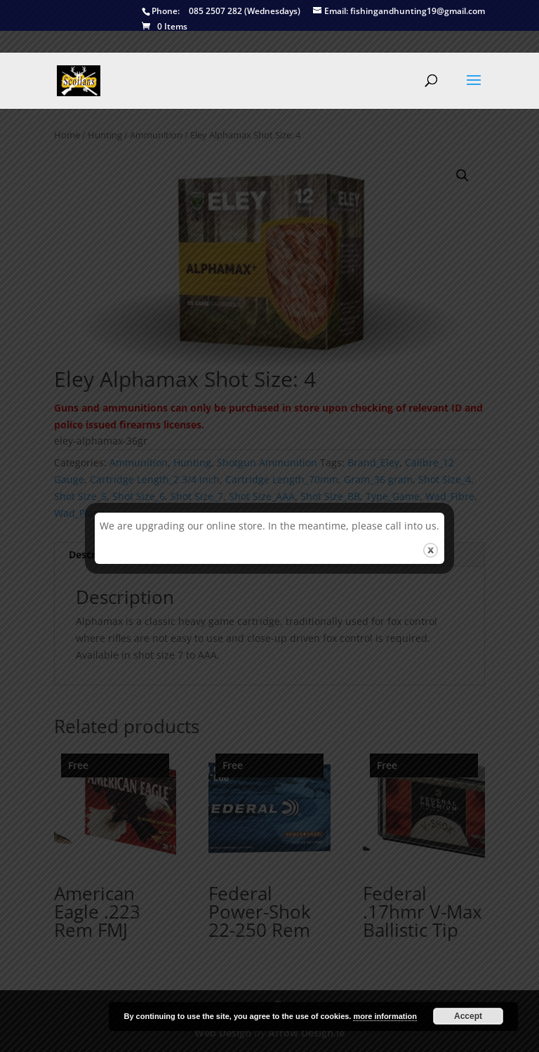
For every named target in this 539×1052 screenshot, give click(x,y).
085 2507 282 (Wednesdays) (221, 11)
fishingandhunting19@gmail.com (399, 11)
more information (384, 1016)
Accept (468, 1016)
